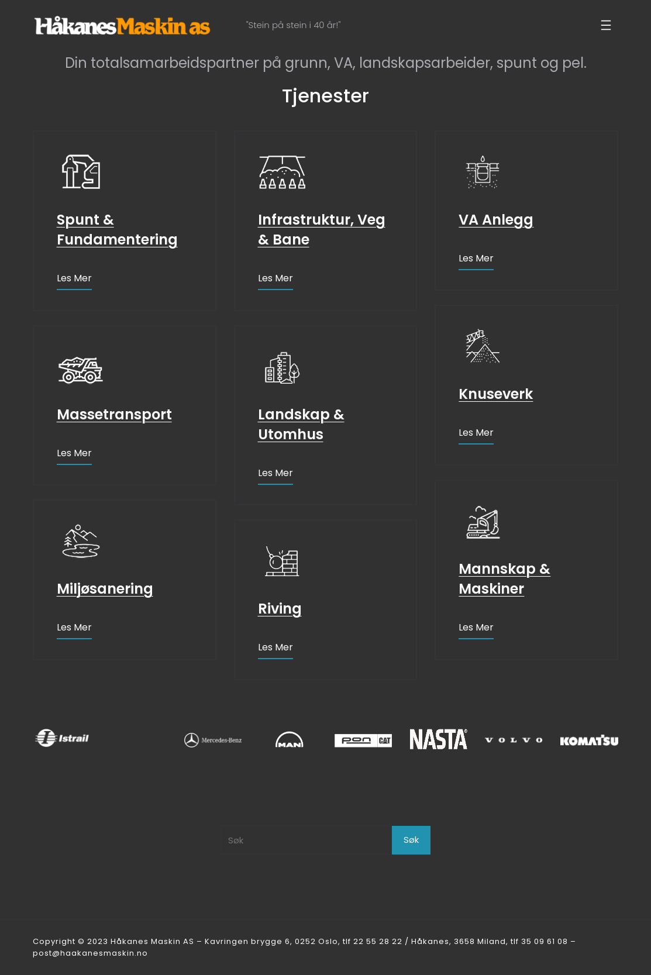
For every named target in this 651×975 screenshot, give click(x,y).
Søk (411, 839)
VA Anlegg (496, 219)
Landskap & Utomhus (301, 424)
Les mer (74, 278)
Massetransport (114, 414)
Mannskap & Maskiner (504, 578)
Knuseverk (496, 394)
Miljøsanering (105, 588)
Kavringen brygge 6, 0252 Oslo (271, 941)
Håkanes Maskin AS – (158, 941)
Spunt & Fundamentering (117, 229)
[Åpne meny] (606, 25)
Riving (280, 608)
